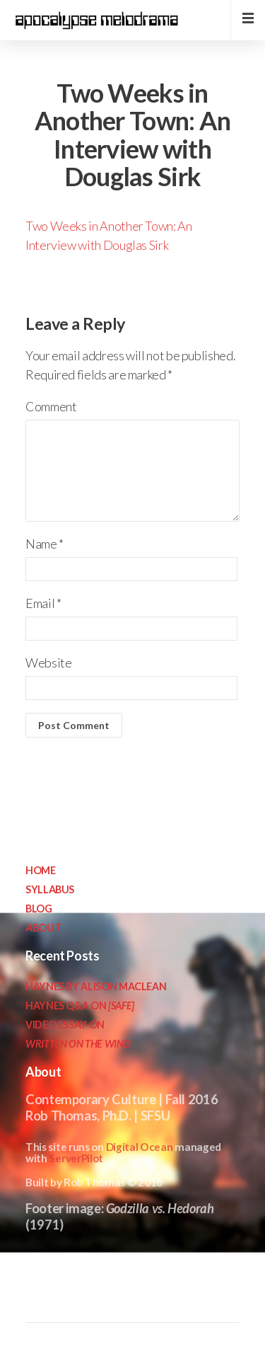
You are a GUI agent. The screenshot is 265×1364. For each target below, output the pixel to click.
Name (44, 543)
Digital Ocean (139, 1146)
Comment (50, 406)
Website (48, 662)
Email (43, 603)
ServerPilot (76, 1158)
